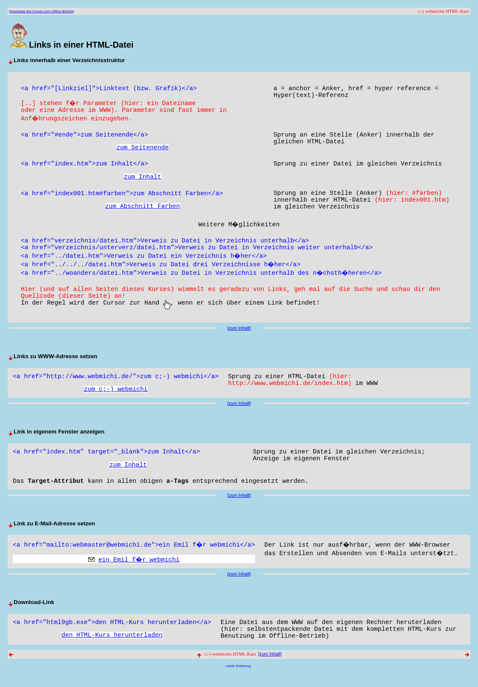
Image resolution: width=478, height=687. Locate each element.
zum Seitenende (142, 151)
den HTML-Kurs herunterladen (111, 646)
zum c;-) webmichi (116, 397)
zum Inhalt (142, 182)
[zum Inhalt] (239, 333)
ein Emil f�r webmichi (139, 569)
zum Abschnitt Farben (142, 213)
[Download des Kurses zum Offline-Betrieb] (41, 11)
